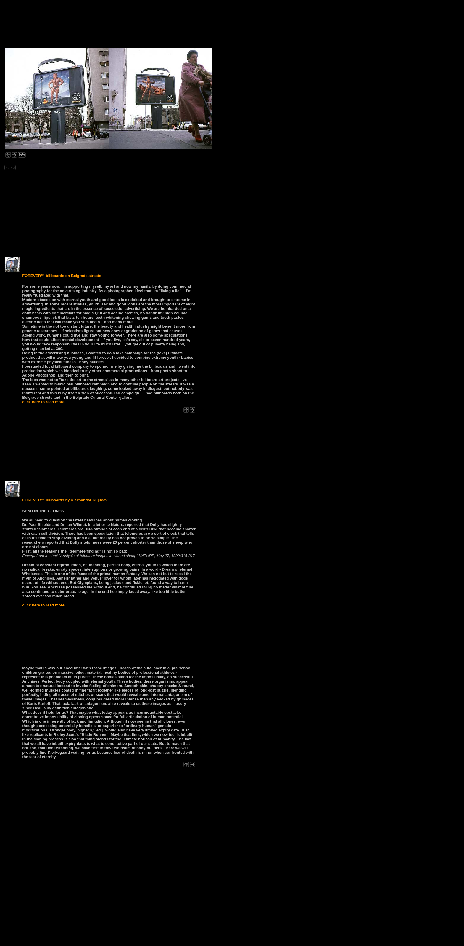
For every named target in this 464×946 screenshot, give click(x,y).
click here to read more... (44, 402)
